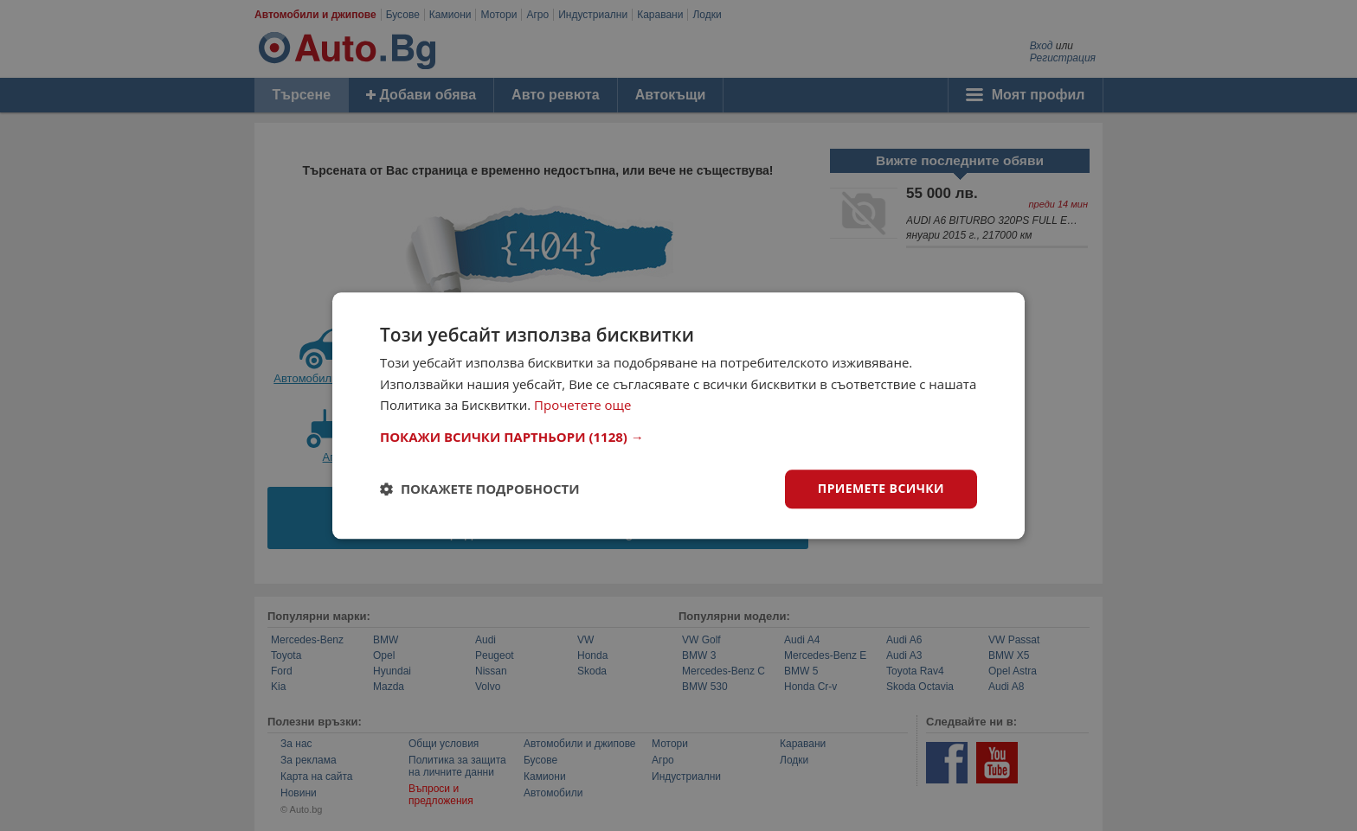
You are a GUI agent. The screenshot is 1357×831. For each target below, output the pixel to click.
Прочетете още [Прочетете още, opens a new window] (582, 405)
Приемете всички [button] (881, 488)
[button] (678, 436)
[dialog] (678, 415)
